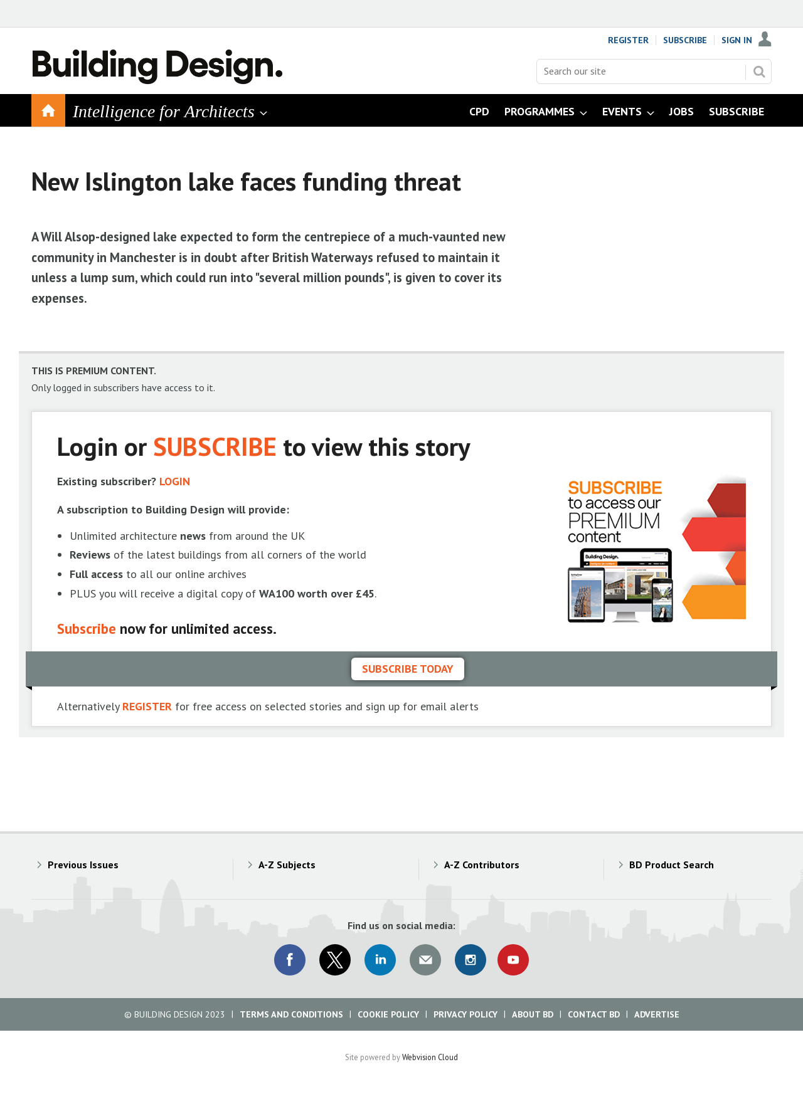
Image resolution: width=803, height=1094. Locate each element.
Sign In (736, 40)
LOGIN (174, 481)
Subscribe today (408, 668)
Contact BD (594, 1014)
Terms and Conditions (291, 1014)
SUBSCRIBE (215, 446)
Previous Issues (83, 864)
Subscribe (685, 40)
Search (759, 71)
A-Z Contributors (481, 864)
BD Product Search (671, 864)
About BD (532, 1014)
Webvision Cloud (430, 1057)
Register (628, 40)
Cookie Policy (388, 1014)
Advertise (656, 1014)
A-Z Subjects (287, 864)
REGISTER (147, 706)
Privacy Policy (465, 1014)
